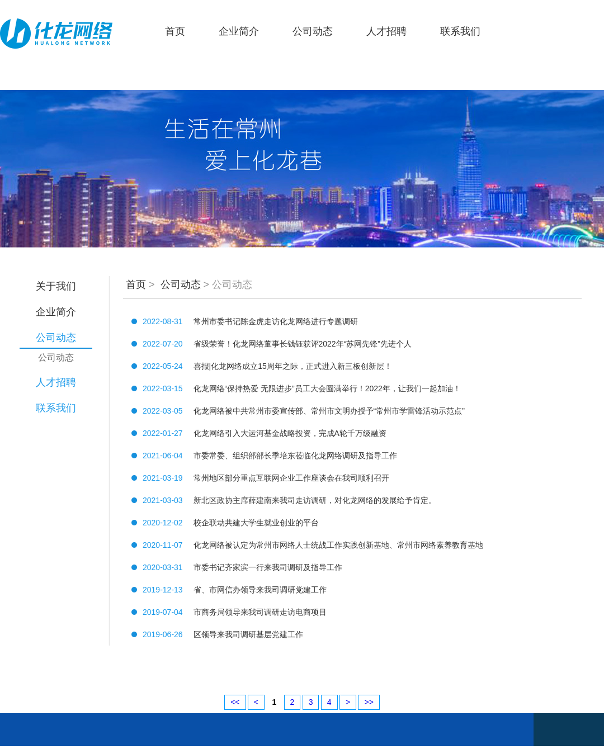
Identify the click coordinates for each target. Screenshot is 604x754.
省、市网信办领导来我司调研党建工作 (260, 589)
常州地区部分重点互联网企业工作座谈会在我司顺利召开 (291, 477)
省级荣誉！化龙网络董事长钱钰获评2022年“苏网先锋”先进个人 (303, 343)
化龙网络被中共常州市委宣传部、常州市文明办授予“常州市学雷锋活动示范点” (329, 410)
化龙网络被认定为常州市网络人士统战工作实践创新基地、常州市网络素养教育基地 (338, 544)
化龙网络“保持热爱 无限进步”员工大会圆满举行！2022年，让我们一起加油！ (327, 388)
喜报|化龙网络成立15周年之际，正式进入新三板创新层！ (293, 366)
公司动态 (312, 31)
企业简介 (239, 31)
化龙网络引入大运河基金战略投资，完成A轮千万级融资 (290, 433)
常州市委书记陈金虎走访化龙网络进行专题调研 (276, 321)
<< (234, 702)
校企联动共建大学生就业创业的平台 (256, 522)
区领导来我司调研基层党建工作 (248, 634)
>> (368, 702)
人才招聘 (386, 31)
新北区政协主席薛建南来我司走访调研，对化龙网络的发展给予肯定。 (315, 500)
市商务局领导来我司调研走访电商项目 (260, 612)
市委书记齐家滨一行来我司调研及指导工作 (268, 567)
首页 (175, 31)
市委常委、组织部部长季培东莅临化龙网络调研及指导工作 (295, 455)
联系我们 (460, 31)
